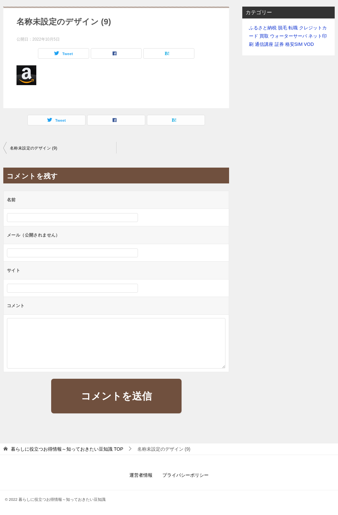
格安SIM (294, 44)
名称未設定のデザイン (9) (33, 148)
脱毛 (282, 27)
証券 (279, 44)
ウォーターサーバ (288, 36)
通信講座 (264, 44)
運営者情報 (140, 475)
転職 (293, 27)
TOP (67, 449)
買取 (264, 36)
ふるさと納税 (263, 27)
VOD (309, 44)
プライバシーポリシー (185, 475)
